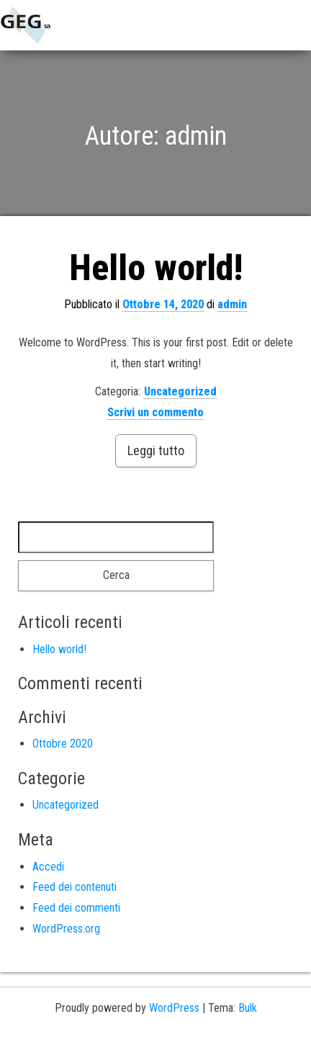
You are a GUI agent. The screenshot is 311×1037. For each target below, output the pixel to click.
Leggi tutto (155, 450)
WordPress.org (66, 928)
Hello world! (156, 268)
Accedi (48, 867)
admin (232, 304)
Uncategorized (180, 391)
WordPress (174, 1008)
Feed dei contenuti (74, 887)
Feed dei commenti (76, 908)
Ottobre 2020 (62, 743)
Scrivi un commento (155, 412)
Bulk (247, 1008)
